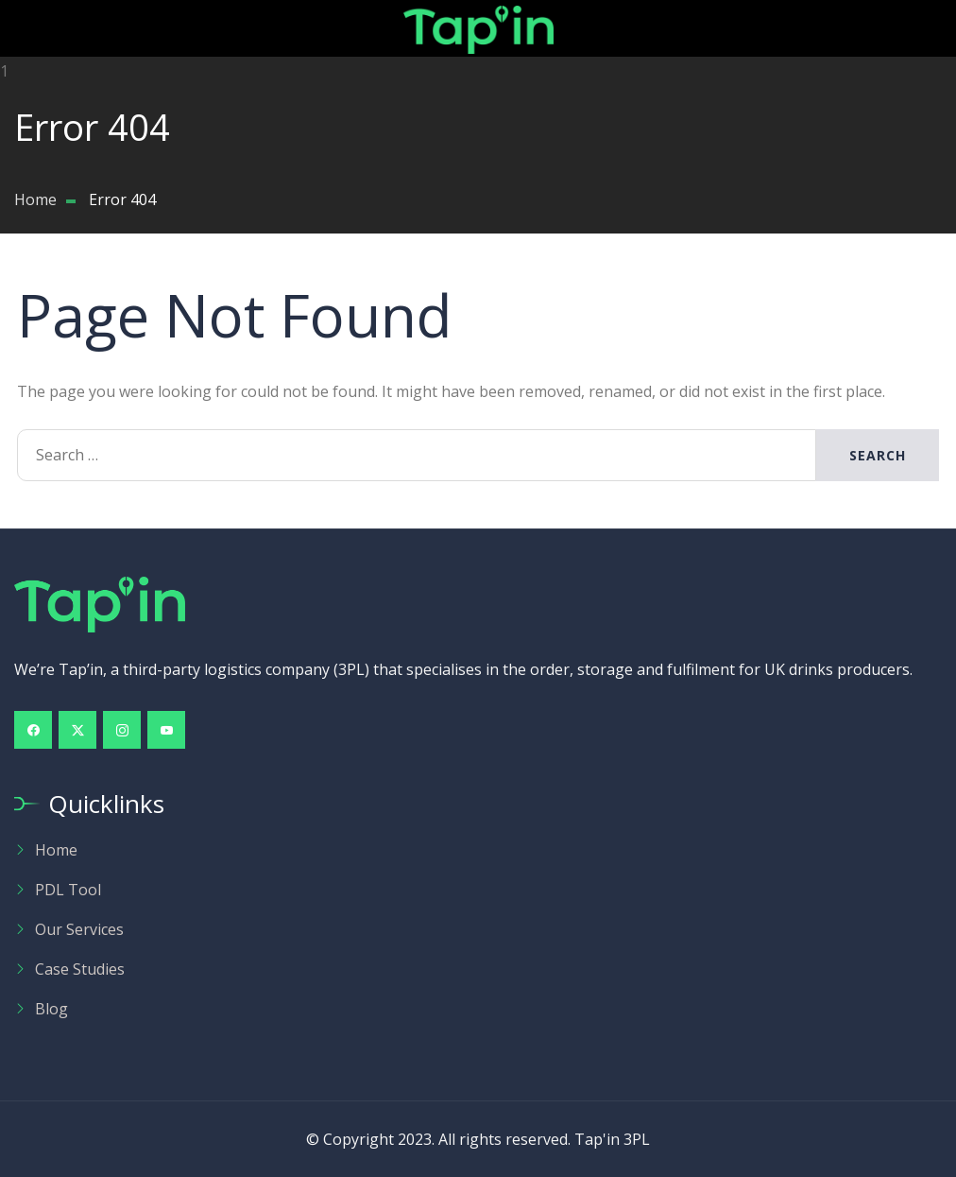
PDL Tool (68, 889)
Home (56, 849)
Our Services (79, 929)
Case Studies (80, 969)
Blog (51, 1008)
